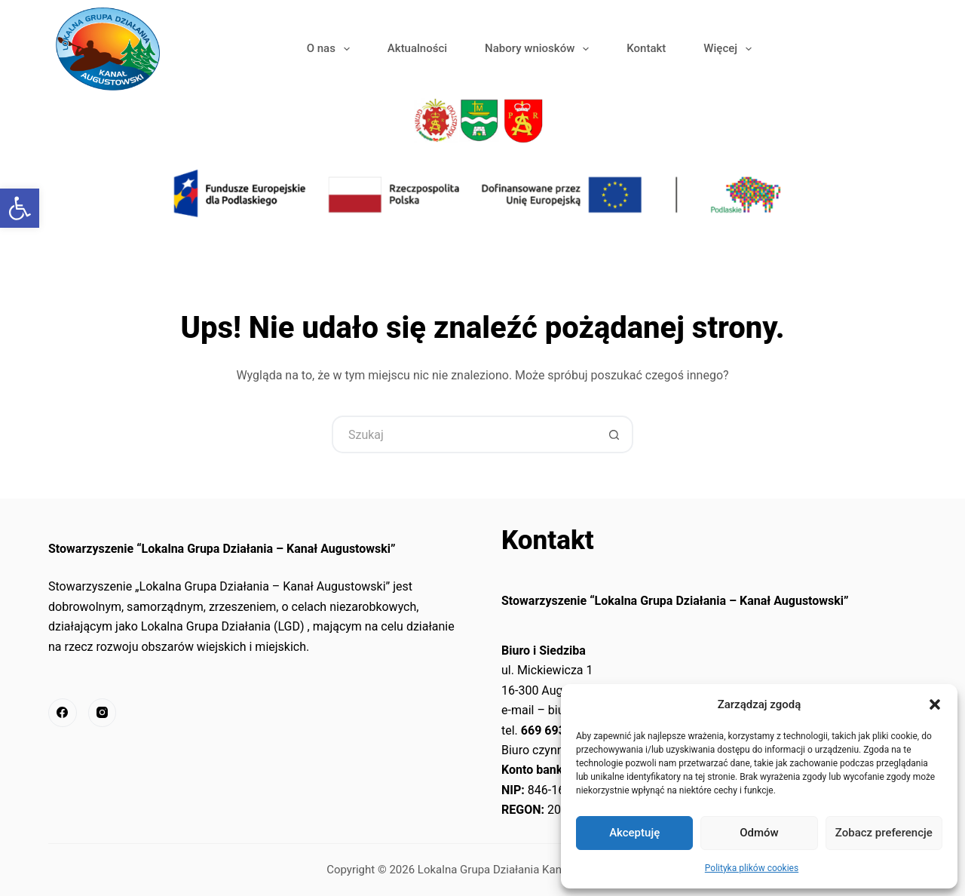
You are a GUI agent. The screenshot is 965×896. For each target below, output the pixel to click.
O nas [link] (331, 49)
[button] (934, 704)
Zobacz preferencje (884, 832)
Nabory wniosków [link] (540, 49)
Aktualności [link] (417, 48)
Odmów (759, 832)
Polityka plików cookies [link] (751, 868)
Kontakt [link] (646, 48)
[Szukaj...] (464, 434)
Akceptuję (634, 832)
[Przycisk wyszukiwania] (614, 434)
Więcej (730, 49)
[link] (19, 208)
